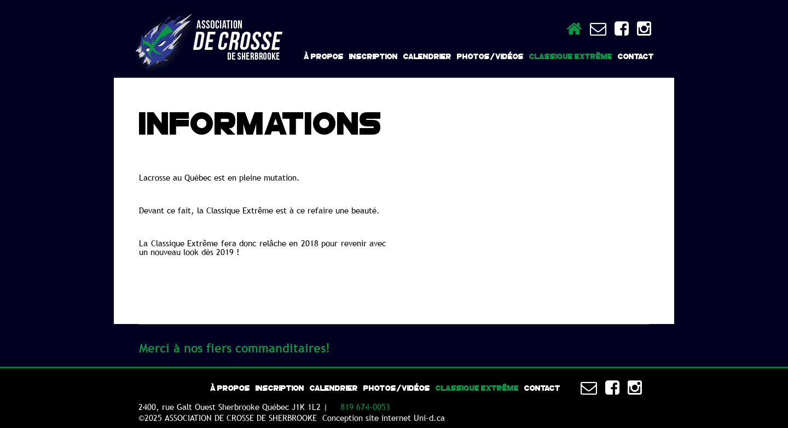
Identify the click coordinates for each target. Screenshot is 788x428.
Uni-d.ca (429, 417)
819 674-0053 (365, 406)
